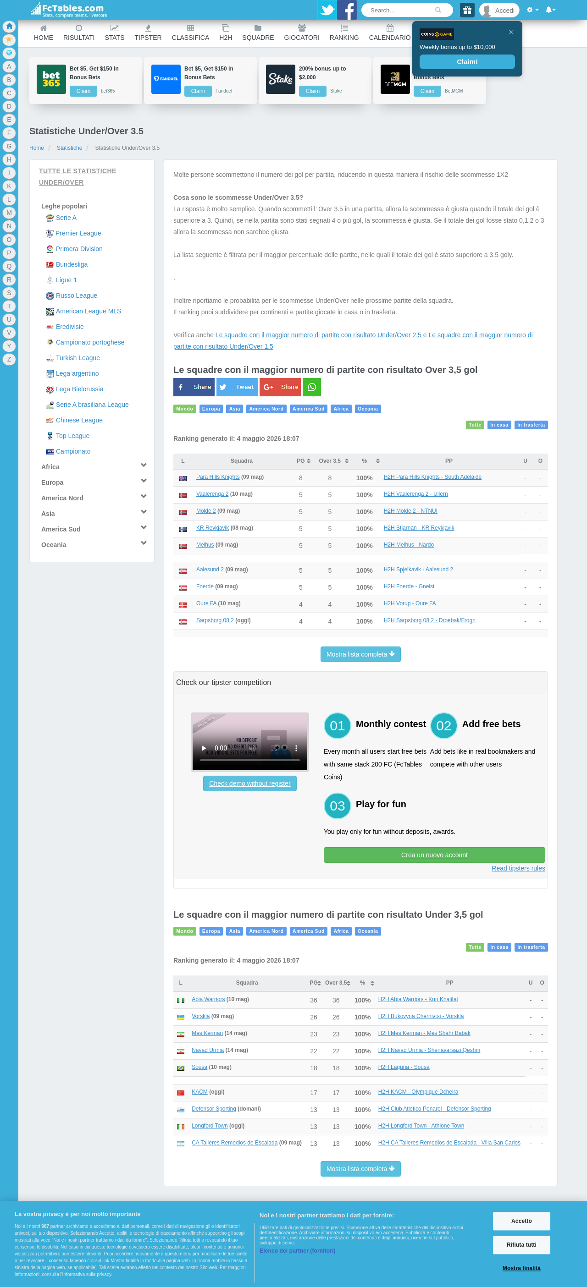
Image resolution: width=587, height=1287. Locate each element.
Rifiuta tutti (522, 1245)
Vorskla (201, 1016)
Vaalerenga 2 (212, 494)
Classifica (191, 32)
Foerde (205, 586)
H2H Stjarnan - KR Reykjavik (419, 528)
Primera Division (79, 248)
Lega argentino (77, 373)
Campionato (73, 451)
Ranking (344, 32)
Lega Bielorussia (80, 389)
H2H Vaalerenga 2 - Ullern (416, 494)
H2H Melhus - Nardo (409, 545)
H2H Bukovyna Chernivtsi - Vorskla (421, 1016)
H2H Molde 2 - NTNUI (410, 511)
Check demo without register (249, 783)
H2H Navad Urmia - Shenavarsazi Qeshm (429, 1050)
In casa (499, 425)
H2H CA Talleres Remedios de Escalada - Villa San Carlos (449, 1142)
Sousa (199, 1067)
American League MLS (88, 311)
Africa (341, 409)
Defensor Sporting (214, 1109)
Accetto (521, 1221)
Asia (234, 409)
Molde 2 (206, 511)
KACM (200, 1092)
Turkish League (78, 357)
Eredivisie (70, 326)
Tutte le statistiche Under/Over (77, 176)
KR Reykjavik (212, 528)
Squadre (258, 32)
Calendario (390, 32)
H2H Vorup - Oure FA (410, 603)
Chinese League (79, 420)
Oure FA (206, 603)
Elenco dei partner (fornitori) (298, 1251)
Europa (211, 409)
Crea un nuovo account (434, 855)
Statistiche (69, 148)
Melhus (205, 545)
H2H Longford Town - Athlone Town (421, 1126)
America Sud (309, 409)
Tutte (475, 425)
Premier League (78, 233)
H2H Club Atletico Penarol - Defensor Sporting (434, 1109)
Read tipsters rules (518, 868)
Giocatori (302, 32)
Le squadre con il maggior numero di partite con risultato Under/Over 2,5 (319, 335)
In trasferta (531, 425)
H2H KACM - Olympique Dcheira (418, 1092)
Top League (72, 435)
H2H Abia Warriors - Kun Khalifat (418, 999)
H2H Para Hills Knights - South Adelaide (433, 477)
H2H (225, 32)
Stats (114, 32)
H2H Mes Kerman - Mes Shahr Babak (424, 1033)
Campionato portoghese (90, 342)
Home (43, 32)
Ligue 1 (66, 280)
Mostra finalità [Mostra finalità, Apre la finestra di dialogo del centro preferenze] (522, 1268)
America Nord (266, 409)
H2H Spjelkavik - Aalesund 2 (418, 569)
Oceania (368, 409)
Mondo (184, 409)
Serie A (66, 217)
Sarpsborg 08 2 (215, 620)
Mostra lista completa (361, 654)
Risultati (78, 32)
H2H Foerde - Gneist (409, 586)
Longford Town (210, 1126)
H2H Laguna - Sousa (404, 1067)
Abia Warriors (208, 999)
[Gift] (467, 10)
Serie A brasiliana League (92, 404)
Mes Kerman (207, 1033)
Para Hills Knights (218, 477)
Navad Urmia (208, 1050)
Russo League (76, 295)
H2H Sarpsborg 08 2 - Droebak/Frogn (430, 620)
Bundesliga (72, 264)
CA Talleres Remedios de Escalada (234, 1142)
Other (432, 32)
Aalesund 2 (210, 569)
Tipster (148, 32)
